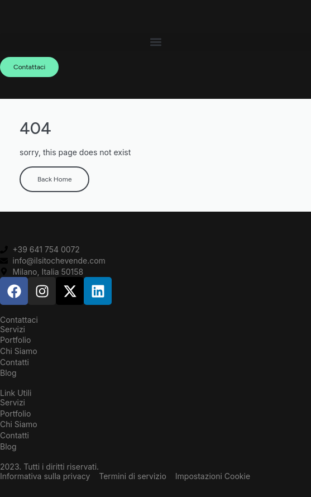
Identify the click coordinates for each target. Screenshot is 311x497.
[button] (155, 42)
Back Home (54, 179)
